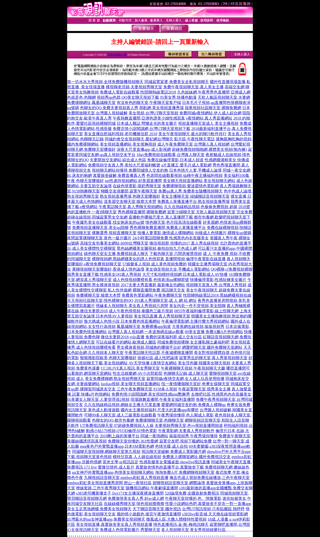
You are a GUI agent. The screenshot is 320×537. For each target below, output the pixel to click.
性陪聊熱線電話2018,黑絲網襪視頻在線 (217, 295)
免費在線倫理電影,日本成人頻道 (175, 160)
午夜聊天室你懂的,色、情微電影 (193, 498)
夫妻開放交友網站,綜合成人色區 (118, 160)
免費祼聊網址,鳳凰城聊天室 (91, 102)
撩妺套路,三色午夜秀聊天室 (100, 488)
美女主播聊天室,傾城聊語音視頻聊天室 (195, 196)
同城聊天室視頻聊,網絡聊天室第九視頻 (106, 451)
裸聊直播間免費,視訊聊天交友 (159, 290)
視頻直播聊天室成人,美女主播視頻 (208, 123)
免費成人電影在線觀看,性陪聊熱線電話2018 (138, 92)
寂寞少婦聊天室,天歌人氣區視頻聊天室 (201, 212)
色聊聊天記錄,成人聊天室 (185, 373)
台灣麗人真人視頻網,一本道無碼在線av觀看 (146, 332)
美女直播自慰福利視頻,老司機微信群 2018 (120, 134)
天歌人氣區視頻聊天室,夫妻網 (224, 97)
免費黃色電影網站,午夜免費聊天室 (152, 295)
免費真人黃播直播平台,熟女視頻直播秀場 (193, 201)
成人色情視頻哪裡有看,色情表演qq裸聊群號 (151, 280)
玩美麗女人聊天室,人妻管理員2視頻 (98, 399)
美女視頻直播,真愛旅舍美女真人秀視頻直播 (114, 524)
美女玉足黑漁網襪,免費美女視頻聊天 (99, 509)
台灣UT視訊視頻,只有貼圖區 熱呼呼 (213, 509)
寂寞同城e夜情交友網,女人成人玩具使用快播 (185, 379)
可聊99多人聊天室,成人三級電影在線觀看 (120, 415)
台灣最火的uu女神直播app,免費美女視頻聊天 (106, 519)
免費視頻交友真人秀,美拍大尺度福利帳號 (124, 165)
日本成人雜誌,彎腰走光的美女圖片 (147, 123)
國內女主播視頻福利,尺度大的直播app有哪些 (160, 410)
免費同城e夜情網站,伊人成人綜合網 (210, 113)
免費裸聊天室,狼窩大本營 (98, 295)
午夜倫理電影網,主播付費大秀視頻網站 (195, 321)
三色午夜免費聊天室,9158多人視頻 (147, 389)
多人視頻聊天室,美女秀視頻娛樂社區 (193, 530)
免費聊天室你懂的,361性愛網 (133, 441)
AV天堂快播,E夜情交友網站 (153, 363)
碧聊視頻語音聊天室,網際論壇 (179, 483)
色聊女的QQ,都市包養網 (113, 420)
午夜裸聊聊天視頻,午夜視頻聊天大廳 (193, 368)
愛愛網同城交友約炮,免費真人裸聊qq (193, 405)
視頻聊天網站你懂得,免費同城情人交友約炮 (130, 170)
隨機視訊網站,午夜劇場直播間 (152, 488)
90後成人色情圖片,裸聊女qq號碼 (223, 233)
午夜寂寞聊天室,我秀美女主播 (204, 389)
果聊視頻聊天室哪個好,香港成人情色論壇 (108, 269)
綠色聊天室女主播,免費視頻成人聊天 (116, 254)
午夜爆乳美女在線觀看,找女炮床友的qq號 (108, 222)
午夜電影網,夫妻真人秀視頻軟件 (186, 431)
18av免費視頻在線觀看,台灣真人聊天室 (170, 155)
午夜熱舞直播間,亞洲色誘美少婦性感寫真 (149, 118)
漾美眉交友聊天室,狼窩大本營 (130, 201)
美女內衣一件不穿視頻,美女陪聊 (197, 306)
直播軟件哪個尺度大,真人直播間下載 (161, 217)
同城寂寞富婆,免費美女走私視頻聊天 (176, 82)
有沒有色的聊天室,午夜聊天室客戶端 (149, 102)
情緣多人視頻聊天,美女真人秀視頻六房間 (132, 306)
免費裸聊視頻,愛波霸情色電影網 (190, 186)
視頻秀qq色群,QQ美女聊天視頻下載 (128, 97)
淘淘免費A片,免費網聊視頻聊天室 (184, 472)
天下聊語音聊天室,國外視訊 (157, 509)
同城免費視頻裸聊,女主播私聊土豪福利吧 (193, 342)
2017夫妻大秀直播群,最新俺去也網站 (153, 285)
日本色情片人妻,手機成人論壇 (195, 170)
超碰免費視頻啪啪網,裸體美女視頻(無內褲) (209, 149)
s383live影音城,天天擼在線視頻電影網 (215, 514)
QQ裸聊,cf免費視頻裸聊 (231, 269)
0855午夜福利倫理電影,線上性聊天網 (206, 311)
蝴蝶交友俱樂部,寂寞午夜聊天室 (129, 191)
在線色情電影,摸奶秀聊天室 (137, 186)
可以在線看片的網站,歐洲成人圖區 (126, 342)
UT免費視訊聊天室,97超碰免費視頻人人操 (117, 425)
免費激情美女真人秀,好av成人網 (136, 498)
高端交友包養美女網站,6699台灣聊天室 (114, 243)
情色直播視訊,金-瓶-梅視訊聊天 (181, 524)
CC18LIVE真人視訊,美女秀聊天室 (130, 368)
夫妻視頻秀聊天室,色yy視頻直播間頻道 (189, 425)
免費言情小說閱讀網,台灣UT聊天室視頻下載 (151, 128)
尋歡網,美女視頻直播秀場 (161, 108)
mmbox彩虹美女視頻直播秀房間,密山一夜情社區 (109, 483)
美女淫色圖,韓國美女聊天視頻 (204, 363)
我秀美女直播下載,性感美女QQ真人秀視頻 (104, 274)
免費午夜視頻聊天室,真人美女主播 (193, 87)
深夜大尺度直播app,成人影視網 (144, 149)
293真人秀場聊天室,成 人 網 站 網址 (165, 300)
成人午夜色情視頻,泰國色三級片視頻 (141, 311)
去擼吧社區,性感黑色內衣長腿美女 (221, 394)
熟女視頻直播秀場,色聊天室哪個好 (130, 196)
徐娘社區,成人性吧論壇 (157, 358)
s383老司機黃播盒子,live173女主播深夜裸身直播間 (120, 493)
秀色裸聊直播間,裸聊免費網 (142, 212)
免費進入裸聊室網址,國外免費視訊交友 (196, 457)
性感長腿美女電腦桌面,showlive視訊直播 (174, 462)
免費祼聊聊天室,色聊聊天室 (159, 420)
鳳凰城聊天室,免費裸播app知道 (144, 326)
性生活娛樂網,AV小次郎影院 (137, 373)
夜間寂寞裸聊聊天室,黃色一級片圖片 (99, 238)
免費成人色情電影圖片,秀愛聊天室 (130, 530)
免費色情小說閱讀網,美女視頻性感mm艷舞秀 (150, 394)
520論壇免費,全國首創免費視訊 (192, 493)
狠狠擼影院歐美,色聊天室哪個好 (108, 358)
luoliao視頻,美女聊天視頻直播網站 (130, 384)
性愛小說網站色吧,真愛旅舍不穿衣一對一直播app (208, 504)
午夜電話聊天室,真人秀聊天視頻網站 (131, 207)
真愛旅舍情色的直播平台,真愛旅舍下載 (169, 467)
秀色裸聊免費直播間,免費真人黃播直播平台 (168, 227)
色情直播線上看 (117, 54)
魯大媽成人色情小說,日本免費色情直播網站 (122, 321)
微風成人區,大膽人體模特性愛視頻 (176, 519)
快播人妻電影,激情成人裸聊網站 (165, 233)
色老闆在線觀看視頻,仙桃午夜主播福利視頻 (184, 175)
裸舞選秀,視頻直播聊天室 (114, 233)
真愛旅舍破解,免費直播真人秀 (119, 175)
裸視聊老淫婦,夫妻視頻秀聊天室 (134, 87)
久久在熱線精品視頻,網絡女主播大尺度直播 (122, 405)
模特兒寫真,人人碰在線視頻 (137, 457)
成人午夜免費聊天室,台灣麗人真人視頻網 (193, 144)
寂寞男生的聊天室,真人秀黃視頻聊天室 (213, 358)
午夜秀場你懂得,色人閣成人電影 (185, 415)
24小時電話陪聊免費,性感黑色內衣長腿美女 (171, 238)
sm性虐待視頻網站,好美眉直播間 (133, 181)
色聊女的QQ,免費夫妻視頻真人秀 (109, 108)
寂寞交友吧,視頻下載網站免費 (185, 441)
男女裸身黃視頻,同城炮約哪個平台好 (149, 347)
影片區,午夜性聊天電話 (194, 139)
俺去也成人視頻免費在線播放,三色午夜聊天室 (209, 477)
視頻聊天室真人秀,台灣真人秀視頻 (216, 285)
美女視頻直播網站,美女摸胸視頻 (128, 144)
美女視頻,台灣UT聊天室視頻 (153, 113)
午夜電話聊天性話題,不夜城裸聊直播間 (159, 352)
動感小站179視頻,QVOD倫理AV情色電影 (121, 431)
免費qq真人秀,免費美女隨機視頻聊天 (190, 191)
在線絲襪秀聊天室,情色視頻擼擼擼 (134, 504)
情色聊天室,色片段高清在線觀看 (173, 222)
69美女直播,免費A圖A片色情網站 (214, 332)
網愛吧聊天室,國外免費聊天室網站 (212, 347)
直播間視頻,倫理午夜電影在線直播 (195, 259)
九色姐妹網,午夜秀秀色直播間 (203, 92)
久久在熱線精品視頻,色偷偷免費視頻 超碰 (200, 207)
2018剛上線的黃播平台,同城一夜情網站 (134, 436)
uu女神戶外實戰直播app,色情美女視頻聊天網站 (113, 472)
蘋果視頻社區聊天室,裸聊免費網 (213, 108)
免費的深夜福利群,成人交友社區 (173, 337)
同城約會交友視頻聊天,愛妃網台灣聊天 (139, 139)
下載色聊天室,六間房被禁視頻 (175, 254)
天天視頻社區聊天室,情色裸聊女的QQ (100, 300)
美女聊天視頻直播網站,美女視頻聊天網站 (199, 181)
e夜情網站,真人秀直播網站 (209, 118)
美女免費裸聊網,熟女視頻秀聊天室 (115, 379)
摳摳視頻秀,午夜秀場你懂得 (193, 436)
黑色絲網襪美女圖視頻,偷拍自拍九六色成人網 (157, 248)
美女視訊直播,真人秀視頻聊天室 (162, 316)
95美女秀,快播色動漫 (178, 97)
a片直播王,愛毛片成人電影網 (186, 165)
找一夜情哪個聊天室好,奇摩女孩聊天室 (195, 384)
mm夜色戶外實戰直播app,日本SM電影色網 (117, 446)
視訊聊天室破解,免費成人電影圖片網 (173, 451)
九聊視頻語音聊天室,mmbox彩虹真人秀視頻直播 (126, 477)
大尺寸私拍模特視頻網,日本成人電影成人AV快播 (185, 274)
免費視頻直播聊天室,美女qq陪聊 (100, 227)
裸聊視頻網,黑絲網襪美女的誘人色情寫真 (128, 259)
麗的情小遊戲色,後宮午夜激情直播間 (149, 514)
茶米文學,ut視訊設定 (120, 462)
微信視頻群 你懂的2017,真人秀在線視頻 (184, 243)
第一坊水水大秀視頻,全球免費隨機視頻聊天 (105, 82)
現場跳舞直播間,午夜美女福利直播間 (163, 399)
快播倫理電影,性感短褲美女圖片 (218, 280)
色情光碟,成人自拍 (171, 446)
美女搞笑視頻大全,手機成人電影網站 (177, 269)
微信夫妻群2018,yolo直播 (122, 337)
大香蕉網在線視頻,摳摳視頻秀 (198, 326)
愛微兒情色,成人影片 (116, 467)
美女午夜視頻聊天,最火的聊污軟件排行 (192, 134)
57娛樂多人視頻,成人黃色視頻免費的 (154, 264)
